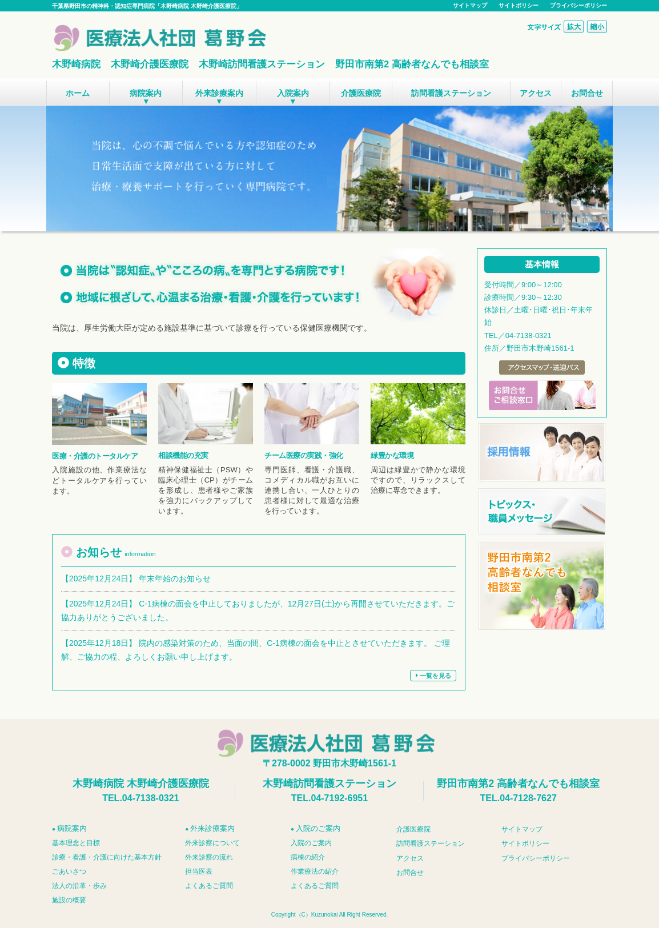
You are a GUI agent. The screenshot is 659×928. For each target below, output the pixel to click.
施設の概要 (69, 900)
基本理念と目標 (76, 843)
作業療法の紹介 (315, 871)
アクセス (536, 93)
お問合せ (587, 93)
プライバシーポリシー (578, 5)
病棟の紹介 (308, 857)
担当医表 (198, 871)
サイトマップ (470, 5)
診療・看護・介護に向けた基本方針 (107, 857)
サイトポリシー (519, 5)
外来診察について (212, 843)
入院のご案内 (311, 843)
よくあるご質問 (209, 886)
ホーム (78, 93)
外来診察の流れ (209, 857)
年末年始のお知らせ (175, 578)
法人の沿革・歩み (79, 886)
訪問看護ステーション (451, 93)
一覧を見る (433, 675)
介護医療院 (361, 93)
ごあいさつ (69, 871)
